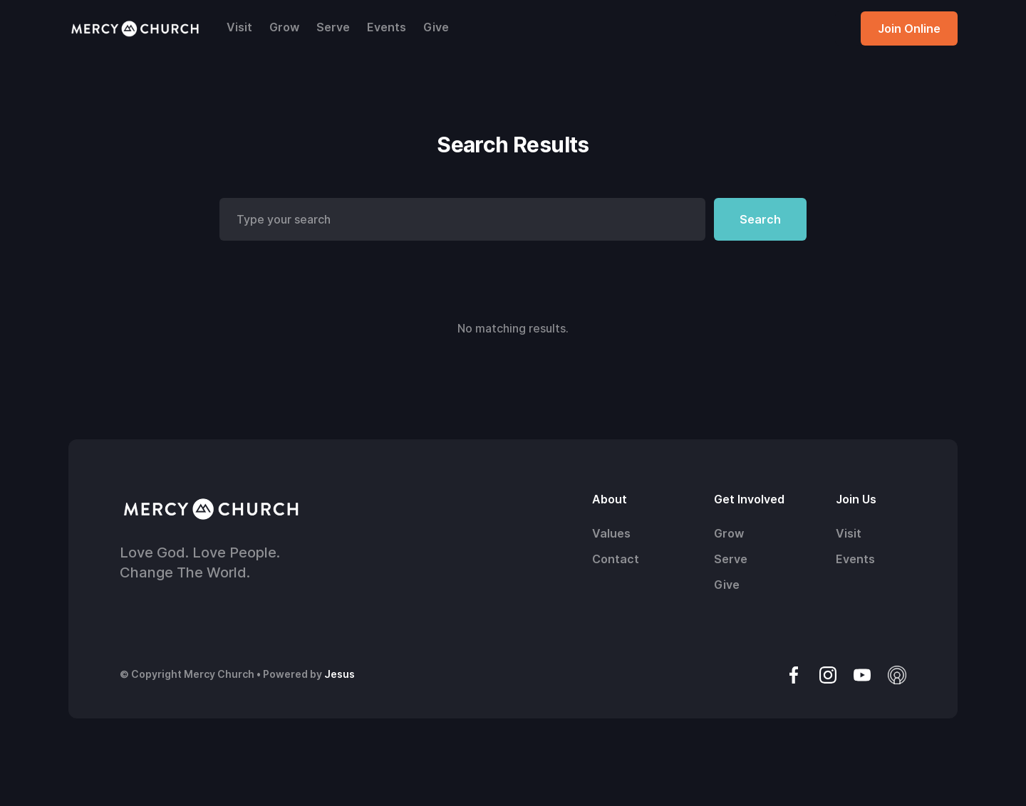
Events (386, 27)
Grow (284, 27)
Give (436, 27)
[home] (134, 28)
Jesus (339, 674)
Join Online (909, 28)
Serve (333, 27)
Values (611, 533)
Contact (615, 559)
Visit (239, 27)
